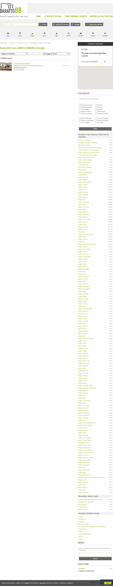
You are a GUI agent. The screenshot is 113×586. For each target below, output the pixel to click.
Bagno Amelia (82, 187)
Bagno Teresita (83, 227)
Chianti (80, 539)
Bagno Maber (82, 266)
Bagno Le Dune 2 (83, 455)
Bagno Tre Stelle (83, 373)
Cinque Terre (82, 529)
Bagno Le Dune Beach (85, 450)
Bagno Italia (82, 368)
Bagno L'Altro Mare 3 (84, 440)
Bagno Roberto (83, 212)
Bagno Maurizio (83, 311)
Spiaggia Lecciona (84, 443)
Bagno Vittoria (82, 433)
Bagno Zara (82, 204)
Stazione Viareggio (84, 140)
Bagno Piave (82, 197)
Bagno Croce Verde (84, 445)
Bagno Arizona (82, 430)
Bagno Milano (82, 346)
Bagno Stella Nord (84, 470)
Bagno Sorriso (82, 326)
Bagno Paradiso (83, 371)
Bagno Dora (82, 271)
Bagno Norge (82, 209)
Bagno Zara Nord (83, 202)
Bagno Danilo (82, 378)
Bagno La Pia (82, 341)
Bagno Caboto (82, 296)
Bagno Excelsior (83, 254)
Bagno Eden (82, 336)
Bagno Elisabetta (83, 269)
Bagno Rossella (83, 435)
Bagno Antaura (83, 239)
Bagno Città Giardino (84, 182)
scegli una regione (95, 24)
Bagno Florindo (83, 279)
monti (32, 36)
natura (93, 36)
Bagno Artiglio (82, 351)
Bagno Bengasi (83, 331)
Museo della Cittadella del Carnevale (90, 147)
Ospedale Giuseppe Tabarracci (88, 143)
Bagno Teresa (82, 403)
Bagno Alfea (82, 281)
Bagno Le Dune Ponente (86, 452)
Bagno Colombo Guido (85, 385)
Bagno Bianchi (82, 487)
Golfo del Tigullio (83, 524)
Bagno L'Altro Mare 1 (84, 400)
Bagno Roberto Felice (85, 309)
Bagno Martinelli (83, 356)
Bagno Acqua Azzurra (85, 172)
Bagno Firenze (82, 185)
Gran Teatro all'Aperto (85, 167)
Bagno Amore (82, 274)
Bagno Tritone (82, 358)
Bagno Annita (82, 304)
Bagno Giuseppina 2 (84, 289)
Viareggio (33, 43)
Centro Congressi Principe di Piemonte (90, 499)
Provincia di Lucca (22, 43)
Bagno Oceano (83, 393)
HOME (38, 16)
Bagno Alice (82, 306)
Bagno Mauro (82, 472)
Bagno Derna (82, 328)
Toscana (11, 43)
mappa (77, 24)
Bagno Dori (81, 395)
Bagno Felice (82, 381)
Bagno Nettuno (83, 390)
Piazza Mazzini (83, 507)
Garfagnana (82, 519)
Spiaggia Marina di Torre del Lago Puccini (91, 477)
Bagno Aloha (82, 170)
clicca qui (42, 583)
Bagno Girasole (83, 194)
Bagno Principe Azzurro (85, 234)
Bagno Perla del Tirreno (85, 338)
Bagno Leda (82, 190)
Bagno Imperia (82, 247)
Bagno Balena (82, 383)
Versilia (80, 516)
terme (69, 36)
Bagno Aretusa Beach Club (86, 423)
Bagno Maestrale (83, 465)
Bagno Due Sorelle (84, 219)
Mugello (80, 536)
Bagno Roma (82, 261)
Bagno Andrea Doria (84, 460)
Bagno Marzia (82, 180)
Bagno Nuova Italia (84, 257)
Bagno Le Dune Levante (85, 457)
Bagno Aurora (82, 229)
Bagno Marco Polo (84, 361)
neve (44, 36)
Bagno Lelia (82, 199)
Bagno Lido (81, 242)
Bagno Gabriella (83, 294)
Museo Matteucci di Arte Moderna (89, 150)
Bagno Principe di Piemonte (87, 244)
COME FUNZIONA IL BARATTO (76, 16)
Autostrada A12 (83, 165)
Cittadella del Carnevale (85, 502)
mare (8, 36)
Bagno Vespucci (83, 333)
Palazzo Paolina (83, 509)
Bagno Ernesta (83, 410)
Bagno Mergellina (83, 415)
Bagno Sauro (82, 224)
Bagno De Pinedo (83, 405)
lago (56, 36)
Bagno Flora (82, 398)
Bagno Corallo (82, 259)
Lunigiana (81, 521)
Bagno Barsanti (83, 192)
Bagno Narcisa (83, 314)
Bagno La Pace (83, 321)
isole (20, 36)
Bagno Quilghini (83, 366)
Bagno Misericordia (84, 448)
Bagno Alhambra (83, 408)
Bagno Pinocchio (83, 207)
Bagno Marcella (83, 482)
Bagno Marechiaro (84, 413)
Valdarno (81, 531)
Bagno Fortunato (83, 492)
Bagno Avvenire (83, 177)
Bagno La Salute (83, 299)
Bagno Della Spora (84, 249)
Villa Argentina (82, 504)
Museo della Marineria (85, 160)
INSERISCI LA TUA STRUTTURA (101, 16)
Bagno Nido (82, 323)
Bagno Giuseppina (84, 286)
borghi (81, 36)
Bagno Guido (82, 264)
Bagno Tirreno (82, 252)
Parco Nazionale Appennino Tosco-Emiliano (92, 526)
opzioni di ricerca (62, 24)
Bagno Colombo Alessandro (87, 388)
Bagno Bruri (82, 490)
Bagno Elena (82, 485)
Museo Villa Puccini (84, 162)
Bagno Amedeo (83, 376)
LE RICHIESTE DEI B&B (52, 16)
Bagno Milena (82, 175)
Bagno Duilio (82, 319)
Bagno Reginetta (83, 214)
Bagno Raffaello (83, 353)
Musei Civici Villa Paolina (86, 157)
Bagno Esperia (83, 217)
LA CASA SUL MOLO (22, 64)
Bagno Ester (82, 420)
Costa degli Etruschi (84, 534)
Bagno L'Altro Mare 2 (84, 438)
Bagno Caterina (83, 418)
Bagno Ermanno (83, 284)
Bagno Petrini (82, 237)
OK (108, 583)
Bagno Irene (82, 343)
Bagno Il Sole (82, 316)
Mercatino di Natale (84, 145)
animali (105, 36)
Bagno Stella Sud (83, 475)
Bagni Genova (82, 222)
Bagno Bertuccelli (83, 363)
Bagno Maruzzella (84, 462)
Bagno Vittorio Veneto (85, 425)
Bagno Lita (81, 232)
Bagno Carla (82, 291)
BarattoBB (3, 43)
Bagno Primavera (83, 276)
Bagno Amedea (83, 348)
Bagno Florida (82, 301)
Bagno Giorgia (82, 428)
